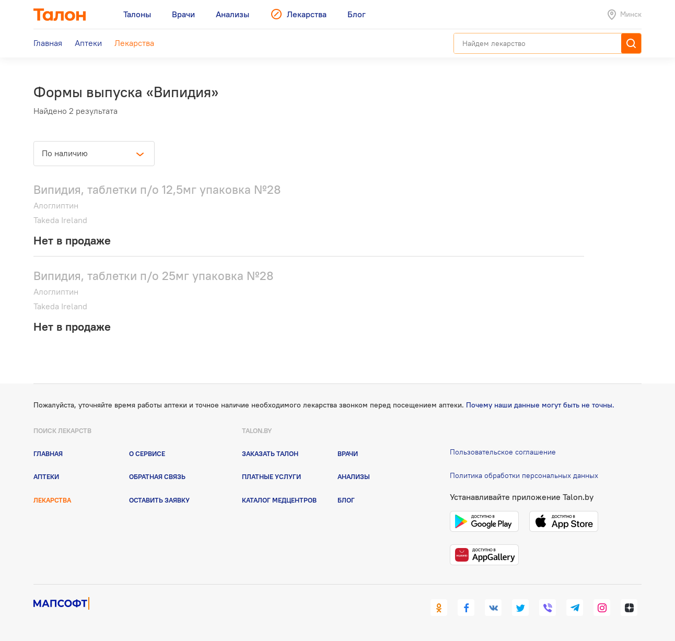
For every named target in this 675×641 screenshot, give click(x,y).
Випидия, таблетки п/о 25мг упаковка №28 (153, 275)
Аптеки (46, 476)
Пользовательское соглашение (503, 452)
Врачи (348, 453)
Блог (346, 500)
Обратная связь (157, 476)
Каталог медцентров (279, 500)
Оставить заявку (159, 500)
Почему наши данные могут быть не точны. (540, 405)
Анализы (354, 476)
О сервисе (147, 453)
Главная (48, 453)
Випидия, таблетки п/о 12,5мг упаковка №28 (157, 189)
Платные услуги (271, 476)
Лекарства (52, 500)
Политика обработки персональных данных (524, 475)
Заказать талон (270, 453)
